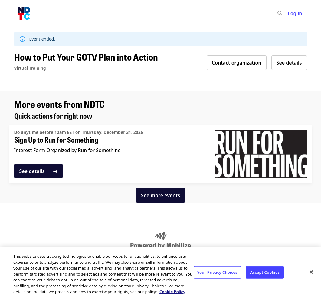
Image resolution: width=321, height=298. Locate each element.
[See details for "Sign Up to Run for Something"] (160, 154)
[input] (290, 13)
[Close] (311, 272)
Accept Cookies (265, 272)
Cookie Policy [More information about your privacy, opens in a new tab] (172, 291)
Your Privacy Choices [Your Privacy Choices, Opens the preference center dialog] (217, 272)
